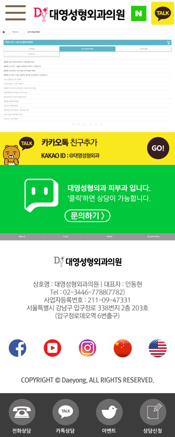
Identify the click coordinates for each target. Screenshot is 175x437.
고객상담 (31, 49)
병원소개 (22, 236)
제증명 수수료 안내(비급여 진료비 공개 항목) (20, 88)
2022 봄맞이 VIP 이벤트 (13, 79)
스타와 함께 (143, 49)
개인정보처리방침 (153, 236)
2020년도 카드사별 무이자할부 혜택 (22, 71)
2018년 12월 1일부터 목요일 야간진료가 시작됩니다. (28, 75)
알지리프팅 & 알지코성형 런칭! (15, 97)
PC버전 (65, 236)
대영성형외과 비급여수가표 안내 (15, 92)
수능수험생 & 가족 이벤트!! (14, 84)
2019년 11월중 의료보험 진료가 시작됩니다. (25, 66)
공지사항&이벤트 (87, 49)
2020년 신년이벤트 (11, 119)
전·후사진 (31, 54)
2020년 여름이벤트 (11, 106)
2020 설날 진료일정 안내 (13, 114)
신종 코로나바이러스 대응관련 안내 (21, 62)
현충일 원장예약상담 (11, 101)
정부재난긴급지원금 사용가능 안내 (16, 110)
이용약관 (109, 236)
